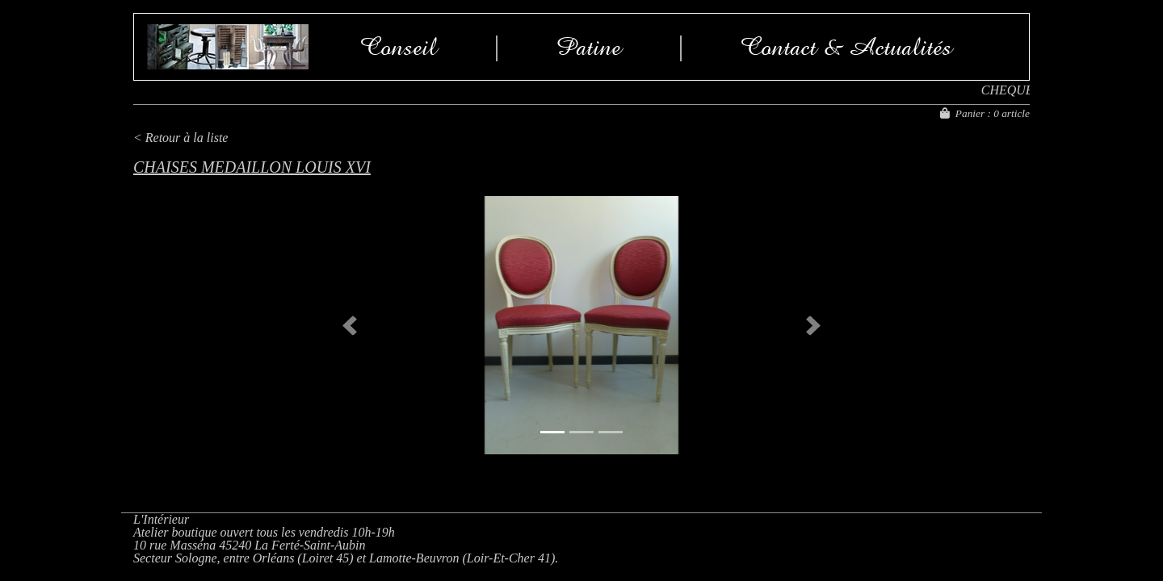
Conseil (398, 46)
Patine (588, 46)
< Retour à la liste (180, 137)
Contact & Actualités (846, 46)
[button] (349, 325)
